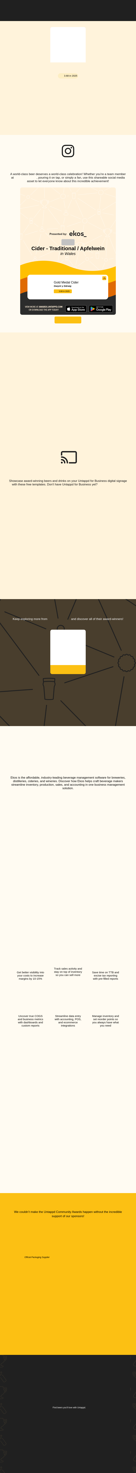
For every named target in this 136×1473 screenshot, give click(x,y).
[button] (125, 8)
